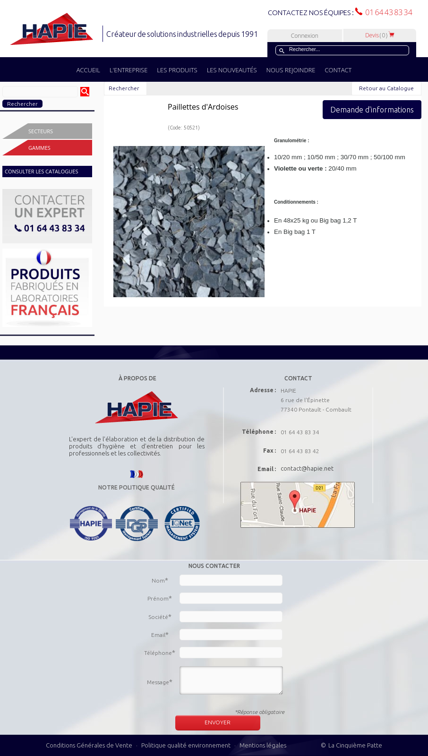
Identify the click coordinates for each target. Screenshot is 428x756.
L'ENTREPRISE (128, 70)
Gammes (39, 147)
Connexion (304, 36)
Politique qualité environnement (186, 745)
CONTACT (338, 70)
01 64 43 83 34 (387, 12)
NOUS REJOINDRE (291, 70)
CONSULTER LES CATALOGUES (41, 171)
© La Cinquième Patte (351, 745)
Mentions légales (263, 745)
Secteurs (40, 131)
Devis (379, 35)
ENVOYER (218, 722)
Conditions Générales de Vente (89, 745)
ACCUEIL (88, 70)
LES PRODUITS (177, 70)
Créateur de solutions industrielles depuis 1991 (183, 34)
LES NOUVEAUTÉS (232, 70)
